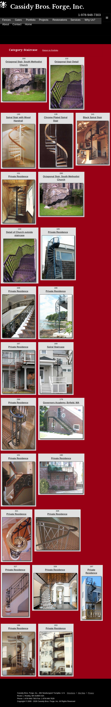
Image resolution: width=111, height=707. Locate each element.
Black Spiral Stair (92, 117)
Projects (43, 19)
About (5, 24)
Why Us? (90, 19)
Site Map (81, 693)
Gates (18, 19)
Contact (16, 24)
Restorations (59, 19)
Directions (71, 693)
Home (28, 24)
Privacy (91, 693)
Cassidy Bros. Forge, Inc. (47, 6)
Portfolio (30, 19)
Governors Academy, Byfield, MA (61, 402)
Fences (6, 19)
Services (76, 19)
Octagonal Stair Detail (66, 62)
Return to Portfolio (50, 50)
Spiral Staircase (55, 347)
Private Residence (18, 176)
